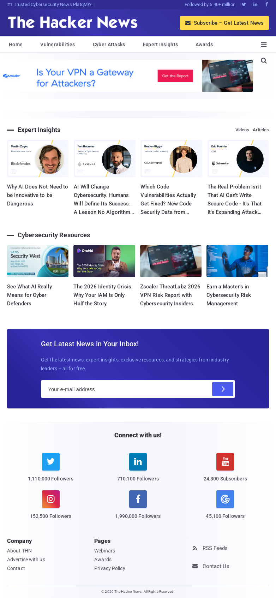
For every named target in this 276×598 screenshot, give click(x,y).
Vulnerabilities (57, 44)
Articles (261, 129)
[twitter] (51, 471)
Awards (204, 44)
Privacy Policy (109, 568)
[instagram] (51, 509)
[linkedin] (138, 471)
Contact (16, 568)
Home (16, 44)
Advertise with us (26, 559)
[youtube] (225, 471)
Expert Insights (160, 44)
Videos (242, 129)
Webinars (104, 551)
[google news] (225, 505)
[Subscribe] (222, 389)
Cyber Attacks (109, 44)
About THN (19, 551)
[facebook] (138, 509)
